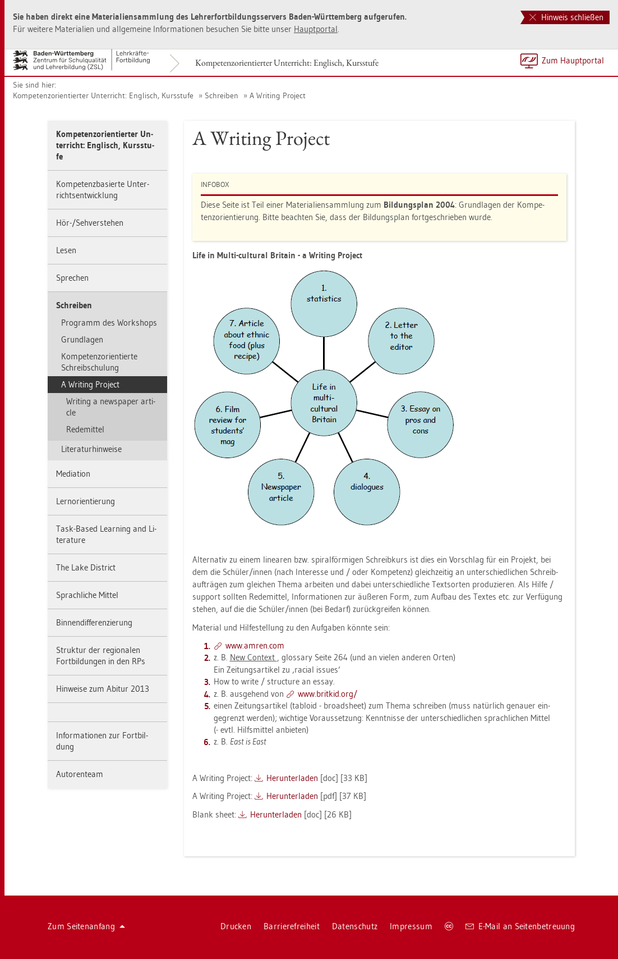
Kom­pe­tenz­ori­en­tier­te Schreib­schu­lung (99, 362)
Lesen (66, 250)
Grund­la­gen (82, 339)
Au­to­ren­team (79, 774)
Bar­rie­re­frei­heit (292, 926)
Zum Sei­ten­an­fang (86, 926)
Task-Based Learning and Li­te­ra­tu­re (106, 534)
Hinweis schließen (566, 17)
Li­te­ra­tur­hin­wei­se (91, 449)
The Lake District (86, 567)
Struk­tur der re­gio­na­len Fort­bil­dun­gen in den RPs (100, 655)
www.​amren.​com (254, 645)
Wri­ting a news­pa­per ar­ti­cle (110, 407)
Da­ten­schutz (354, 926)
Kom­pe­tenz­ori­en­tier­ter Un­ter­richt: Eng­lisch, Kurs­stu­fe (287, 62)
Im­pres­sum (411, 926)
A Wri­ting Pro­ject (278, 95)
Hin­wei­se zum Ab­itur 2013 (102, 688)
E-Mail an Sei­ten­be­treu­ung (520, 926)
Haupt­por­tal (316, 29)
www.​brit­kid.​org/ (327, 693)
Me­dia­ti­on (73, 473)
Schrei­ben (221, 95)
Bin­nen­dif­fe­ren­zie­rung (94, 622)
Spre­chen (72, 277)
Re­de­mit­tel (85, 429)
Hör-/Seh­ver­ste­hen (89, 222)
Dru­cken (235, 926)
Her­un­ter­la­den (292, 778)
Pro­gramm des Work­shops (109, 322)
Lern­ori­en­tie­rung (85, 501)
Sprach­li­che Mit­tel (87, 595)
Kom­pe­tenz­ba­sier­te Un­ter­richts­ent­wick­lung (102, 189)
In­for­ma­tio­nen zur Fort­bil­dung (102, 741)
